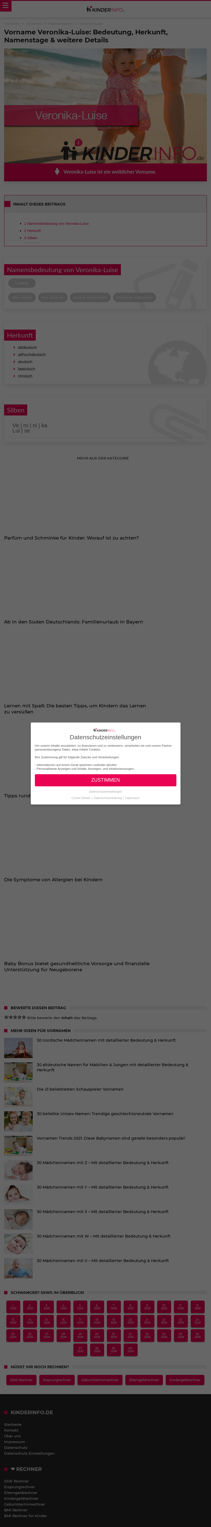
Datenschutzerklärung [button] (108, 798)
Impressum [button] (132, 798)
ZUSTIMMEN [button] (105, 780)
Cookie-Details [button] (81, 798)
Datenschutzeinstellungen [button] (105, 791)
